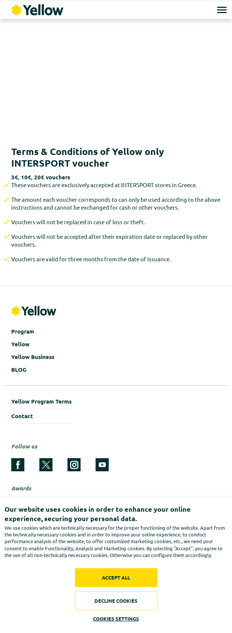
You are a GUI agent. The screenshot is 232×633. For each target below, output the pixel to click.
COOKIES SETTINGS (116, 618)
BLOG (19, 369)
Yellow (20, 344)
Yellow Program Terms (41, 401)
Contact (22, 416)
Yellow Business (32, 357)
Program (22, 331)
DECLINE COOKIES (116, 600)
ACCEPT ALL (116, 577)
